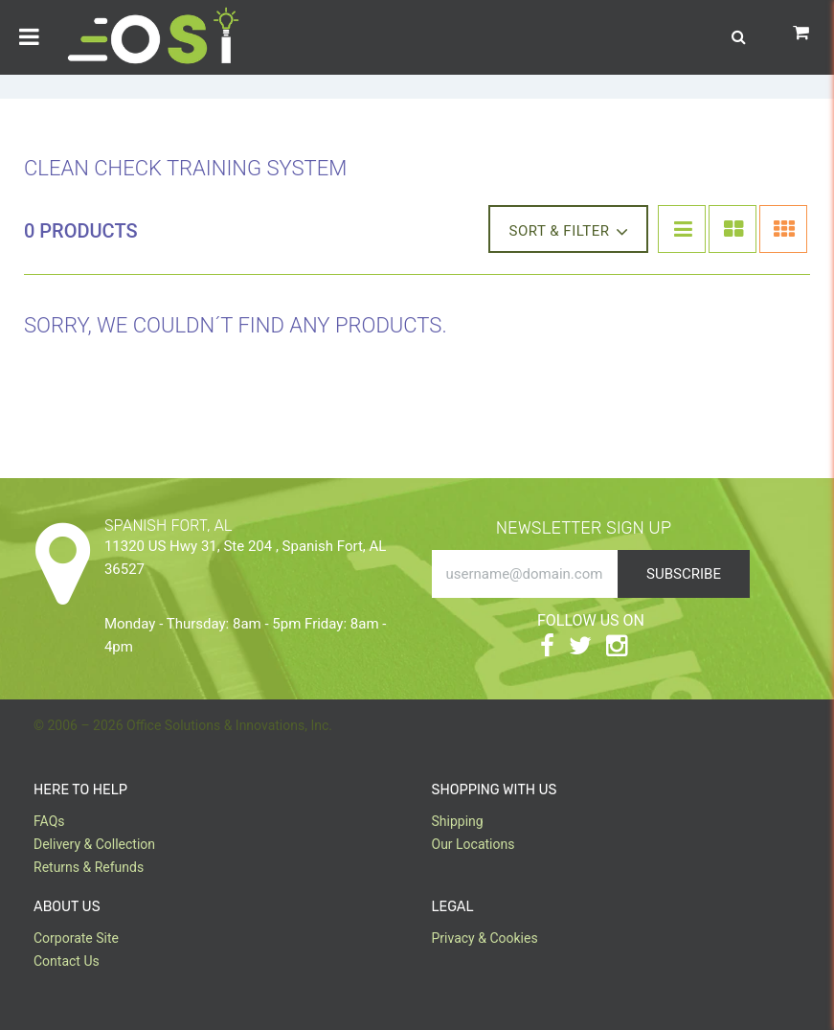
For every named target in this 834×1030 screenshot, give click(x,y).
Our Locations (473, 844)
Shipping (458, 821)
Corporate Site (76, 938)
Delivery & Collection (94, 844)
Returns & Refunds (89, 867)
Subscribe (683, 574)
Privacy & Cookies (485, 938)
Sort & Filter (568, 231)
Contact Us (67, 961)
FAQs (49, 821)
